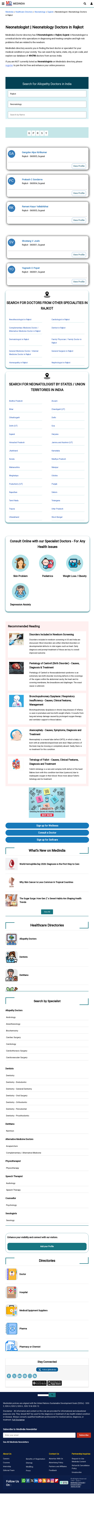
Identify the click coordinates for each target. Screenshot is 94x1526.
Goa (53, 426)
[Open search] (84, 3)
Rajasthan (13, 492)
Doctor (22, 1274)
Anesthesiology (13, 1024)
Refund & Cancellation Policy (81, 1467)
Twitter (32, 1480)
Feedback (53, 1470)
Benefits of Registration (35, 1459)
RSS (44, 1480)
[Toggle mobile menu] (2, 3)
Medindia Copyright (78, 1483)
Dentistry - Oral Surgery (16, 1095)
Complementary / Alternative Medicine (23, 1153)
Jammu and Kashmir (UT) (62, 442)
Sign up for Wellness (47, 825)
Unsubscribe (77, 1472)
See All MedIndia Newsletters (16, 1442)
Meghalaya (13, 475)
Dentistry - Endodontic (16, 1082)
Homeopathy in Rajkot (18, 362)
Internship (7, 1466)
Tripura (12, 509)
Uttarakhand (14, 517)
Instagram (52, 1480)
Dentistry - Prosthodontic (17, 1115)
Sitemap (29, 1463)
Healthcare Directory (24, 12)
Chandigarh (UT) (58, 409)
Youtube (48, 1480)
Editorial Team (8, 1470)
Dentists (23, 957)
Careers (6, 1459)
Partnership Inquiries (81, 1454)
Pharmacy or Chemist (29, 1346)
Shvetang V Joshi (31, 241)
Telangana (56, 500)
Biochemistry (12, 1030)
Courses (6, 1462)
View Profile (79, 166)
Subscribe (84, 1435)
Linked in (36, 1480)
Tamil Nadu (13, 500)
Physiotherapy (12, 1168)
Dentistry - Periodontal (16, 1109)
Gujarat (50, 12)
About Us (7, 1454)
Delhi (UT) (13, 426)
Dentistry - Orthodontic (16, 1102)
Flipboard (56, 1480)
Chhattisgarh (14, 417)
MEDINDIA (15, 3)
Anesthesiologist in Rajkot (20, 319)
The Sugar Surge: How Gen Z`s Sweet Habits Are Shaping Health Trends (50, 900)
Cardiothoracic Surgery (16, 1051)
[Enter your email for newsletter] (39, 1435)
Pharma (23, 1328)
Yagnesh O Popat (31, 268)
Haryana (55, 434)
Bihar (11, 409)
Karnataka (56, 451)
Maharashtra (14, 467)
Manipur (55, 467)
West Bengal (57, 517)
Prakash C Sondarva (32, 179)
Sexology (10, 1220)
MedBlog (29, 1467)
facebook (27, 1480)
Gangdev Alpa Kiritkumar (34, 152)
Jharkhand (13, 451)
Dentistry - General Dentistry (19, 1089)
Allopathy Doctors (27, 939)
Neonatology (40, 12)
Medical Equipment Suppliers (33, 1310)
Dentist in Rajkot (58, 328)
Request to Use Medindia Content (79, 1460)
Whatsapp (23, 1480)
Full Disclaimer (18, 1420)
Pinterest (40, 1480)
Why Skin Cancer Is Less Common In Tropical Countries (46, 882)
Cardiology (11, 1044)
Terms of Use (75, 1486)
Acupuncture (12, 1146)
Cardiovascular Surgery (16, 1057)
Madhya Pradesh (59, 459)
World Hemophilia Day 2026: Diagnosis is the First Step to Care (49, 864)
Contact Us (54, 1454)
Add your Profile (47, 1246)
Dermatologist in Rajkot (19, 339)
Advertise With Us (56, 1459)
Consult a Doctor (47, 832)
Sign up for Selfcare (47, 839)
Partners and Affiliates (58, 1466)
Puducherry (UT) (16, 484)
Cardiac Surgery (13, 1037)
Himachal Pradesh (17, 442)
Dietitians (23, 975)
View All (47, 912)
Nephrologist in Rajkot (61, 362)
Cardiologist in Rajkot (61, 319)
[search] (43, 1395)
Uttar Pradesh (57, 509)
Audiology (10, 1183)
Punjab (54, 484)
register (9, 65)
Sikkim (54, 492)
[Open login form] (91, 3)
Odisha (55, 475)
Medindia (9, 12)
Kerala (11, 459)
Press (28, 1471)
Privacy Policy (76, 1484)
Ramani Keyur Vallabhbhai (35, 206)
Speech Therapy (13, 1190)
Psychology (11, 1205)
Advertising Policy (56, 1462)
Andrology (11, 1017)
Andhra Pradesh (16, 401)
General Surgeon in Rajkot (62, 351)
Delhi (54, 417)
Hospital (23, 1292)
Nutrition (10, 1131)
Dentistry (10, 1075)
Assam (55, 401)
